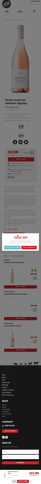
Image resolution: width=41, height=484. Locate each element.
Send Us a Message (10, 430)
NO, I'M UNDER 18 (29, 247)
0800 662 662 (10, 425)
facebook (3, 436)
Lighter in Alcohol (8, 389)
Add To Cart (23, 481)
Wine (3, 374)
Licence (4, 415)
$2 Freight (5, 384)
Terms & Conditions (7, 413)
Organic (4, 387)
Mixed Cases (6, 382)
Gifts (3, 379)
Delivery (4, 406)
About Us (4, 404)
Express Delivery (6, 408)
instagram (6, 436)
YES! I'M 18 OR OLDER (12, 247)
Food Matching (5, 411)
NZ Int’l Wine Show (8, 394)
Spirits (4, 377)
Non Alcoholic (6, 392)
